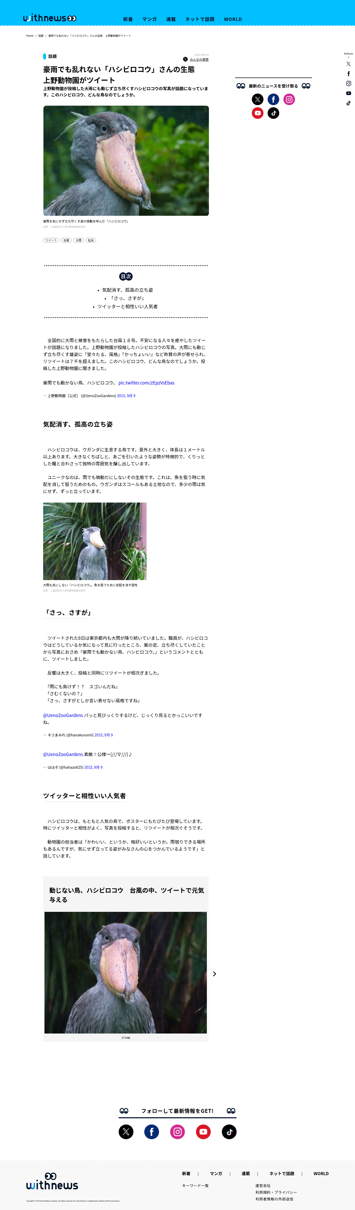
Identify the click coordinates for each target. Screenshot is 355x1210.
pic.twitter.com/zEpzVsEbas (146, 382)
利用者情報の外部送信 (274, 1198)
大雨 (78, 240)
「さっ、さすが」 (127, 298)
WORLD (233, 19)
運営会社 (263, 1185)
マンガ (149, 19)
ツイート (51, 240)
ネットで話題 (200, 19)
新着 (128, 19)
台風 (66, 240)
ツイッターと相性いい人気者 (127, 306)
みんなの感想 (195, 59)
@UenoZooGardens (63, 715)
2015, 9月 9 (126, 395)
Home (30, 35)
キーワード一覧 (195, 1185)
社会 (91, 240)
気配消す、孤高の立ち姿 (127, 289)
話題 (40, 35)
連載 (171, 19)
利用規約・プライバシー (276, 1192)
